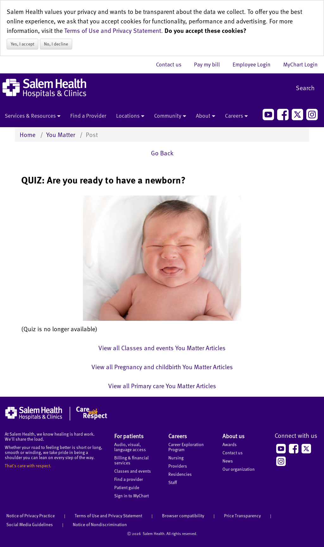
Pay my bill (210, 64)
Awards (229, 444)
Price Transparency (242, 515)
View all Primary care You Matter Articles (162, 385)
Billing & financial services (131, 460)
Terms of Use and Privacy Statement (112, 30)
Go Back (162, 153)
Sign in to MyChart (131, 495)
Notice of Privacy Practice (30, 515)
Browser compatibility (183, 515)
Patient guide (126, 487)
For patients (129, 436)
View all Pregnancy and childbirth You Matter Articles (162, 366)
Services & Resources (32, 116)
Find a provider (128, 479)
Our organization (238, 469)
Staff (172, 482)
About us (233, 436)
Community (170, 116)
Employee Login (255, 64)
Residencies (180, 474)
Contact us (172, 64)
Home (27, 134)
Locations (130, 116)
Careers (236, 116)
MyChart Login (300, 64)
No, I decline (56, 43)
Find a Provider (88, 115)
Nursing (176, 457)
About (205, 116)
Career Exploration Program (186, 447)
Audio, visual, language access (130, 447)
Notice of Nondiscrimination (100, 524)
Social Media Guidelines (29, 524)
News (227, 460)
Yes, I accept (22, 43)
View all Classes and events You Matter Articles (162, 347)
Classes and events (132, 471)
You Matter (60, 134)
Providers (177, 466)
